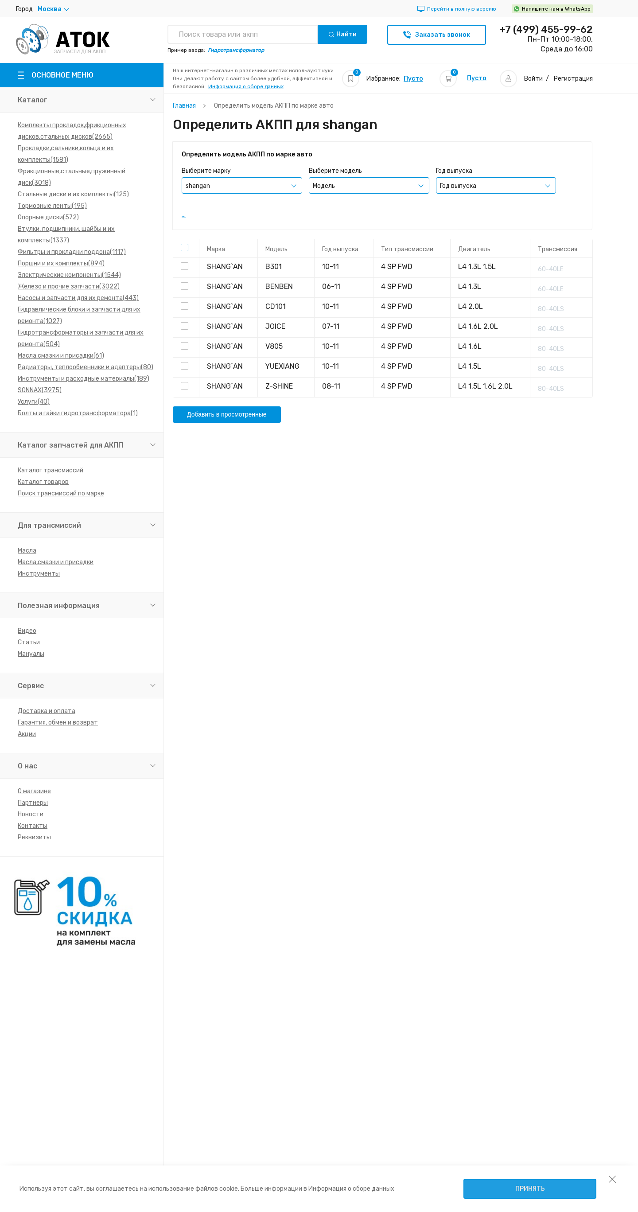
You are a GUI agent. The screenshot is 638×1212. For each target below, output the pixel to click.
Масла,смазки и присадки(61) (61, 355)
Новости (30, 814)
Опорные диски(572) (48, 217)
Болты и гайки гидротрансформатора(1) (78, 413)
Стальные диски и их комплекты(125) (73, 194)
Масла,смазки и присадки (55, 562)
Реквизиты (34, 837)
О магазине (34, 791)
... (184, 215)
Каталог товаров (43, 482)
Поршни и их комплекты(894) (61, 263)
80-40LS (551, 309)
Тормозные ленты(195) (52, 206)
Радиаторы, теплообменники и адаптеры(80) (85, 367)
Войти (533, 78)
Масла (27, 550)
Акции (27, 734)
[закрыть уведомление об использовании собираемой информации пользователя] (612, 1179)
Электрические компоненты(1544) (69, 275)
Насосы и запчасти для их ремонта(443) (78, 298)
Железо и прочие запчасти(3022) (69, 286)
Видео (27, 631)
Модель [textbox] (324, 186)
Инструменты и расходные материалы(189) (83, 378)
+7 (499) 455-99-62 (546, 30)
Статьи (29, 642)
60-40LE (551, 269)
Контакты (32, 826)
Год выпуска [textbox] (458, 186)
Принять (530, 1189)
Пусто (413, 78)
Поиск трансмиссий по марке (61, 493)
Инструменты (39, 573)
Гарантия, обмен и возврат (58, 722)
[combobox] (242, 185)
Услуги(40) (34, 401)
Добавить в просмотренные (227, 414)
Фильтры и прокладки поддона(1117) (72, 252)
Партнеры (33, 803)
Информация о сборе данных (246, 86)
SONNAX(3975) (40, 390)
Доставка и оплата (46, 711)
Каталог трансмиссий (50, 470)
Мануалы (31, 654)
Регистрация (573, 78)
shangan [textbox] (198, 186)
